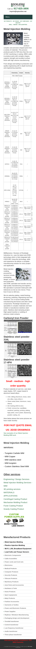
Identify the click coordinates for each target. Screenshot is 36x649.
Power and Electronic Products (15, 608)
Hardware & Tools (11, 588)
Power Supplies (10, 611)
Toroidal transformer (12, 621)
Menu (8, 17)
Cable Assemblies (11, 558)
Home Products (10, 591)
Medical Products (11, 568)
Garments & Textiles (12, 605)
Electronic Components (13, 555)
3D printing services (12, 489)
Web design (30, 646)
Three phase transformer (13, 634)
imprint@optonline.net (18, 11)
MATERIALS (9, 492)
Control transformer (11, 624)
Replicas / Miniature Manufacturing (17, 615)
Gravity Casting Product (14, 509)
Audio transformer (11, 631)
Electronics (9, 565)
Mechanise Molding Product (15, 502)
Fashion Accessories (12, 601)
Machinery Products (12, 582)
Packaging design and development (17, 618)
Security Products (11, 575)
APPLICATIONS (10, 496)
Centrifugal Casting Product (15, 499)
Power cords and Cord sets (14, 562)
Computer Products (11, 572)
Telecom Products (11, 578)
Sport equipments (11, 595)
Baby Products (10, 598)
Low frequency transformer (14, 628)
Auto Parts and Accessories (14, 585)
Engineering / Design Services (16, 479)
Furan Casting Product (13, 506)
